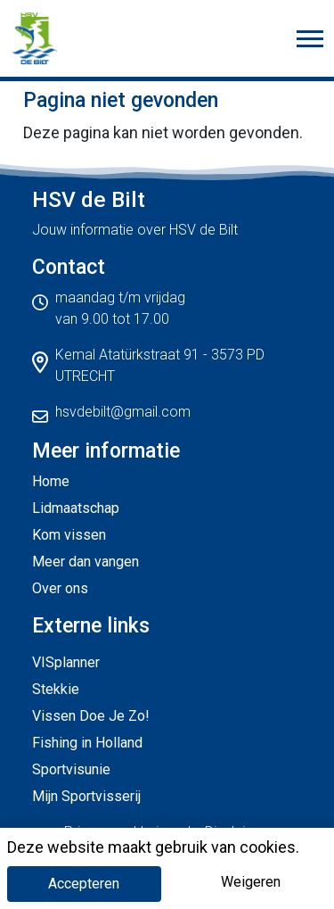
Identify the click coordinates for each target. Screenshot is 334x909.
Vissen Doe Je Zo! (91, 715)
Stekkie (55, 689)
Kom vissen (69, 534)
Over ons (60, 588)
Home (50, 481)
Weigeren (251, 881)
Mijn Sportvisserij (86, 796)
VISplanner (66, 662)
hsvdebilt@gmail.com (123, 411)
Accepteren (83, 883)
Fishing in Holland (87, 742)
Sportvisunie (71, 769)
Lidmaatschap (75, 508)
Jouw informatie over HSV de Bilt (135, 229)
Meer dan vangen (85, 561)
